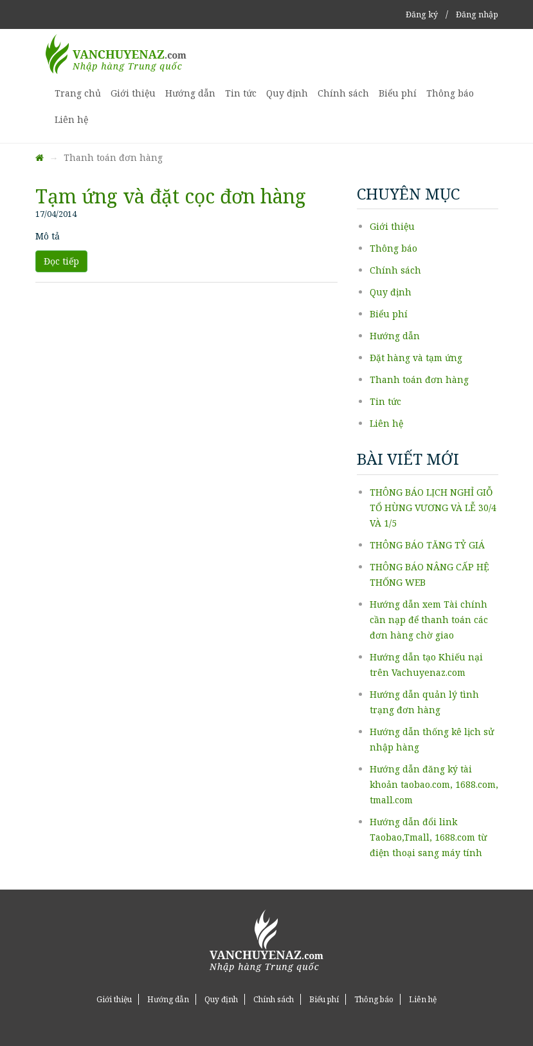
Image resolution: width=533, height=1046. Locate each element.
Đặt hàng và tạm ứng (416, 357)
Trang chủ (78, 93)
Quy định (287, 93)
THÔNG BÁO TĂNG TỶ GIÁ (427, 545)
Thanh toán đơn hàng (419, 379)
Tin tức (241, 93)
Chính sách (343, 93)
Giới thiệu (133, 93)
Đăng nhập (477, 14)
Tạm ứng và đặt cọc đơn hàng (170, 196)
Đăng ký (422, 14)
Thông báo (450, 93)
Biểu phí (398, 93)
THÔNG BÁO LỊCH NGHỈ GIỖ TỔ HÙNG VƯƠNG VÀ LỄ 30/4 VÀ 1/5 (433, 507)
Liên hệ (71, 119)
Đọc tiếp (61, 261)
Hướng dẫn (190, 93)
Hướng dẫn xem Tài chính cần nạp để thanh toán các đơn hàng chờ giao (429, 619)
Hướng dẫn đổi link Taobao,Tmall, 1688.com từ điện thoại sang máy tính (428, 837)
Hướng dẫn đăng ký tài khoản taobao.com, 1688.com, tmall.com (434, 784)
